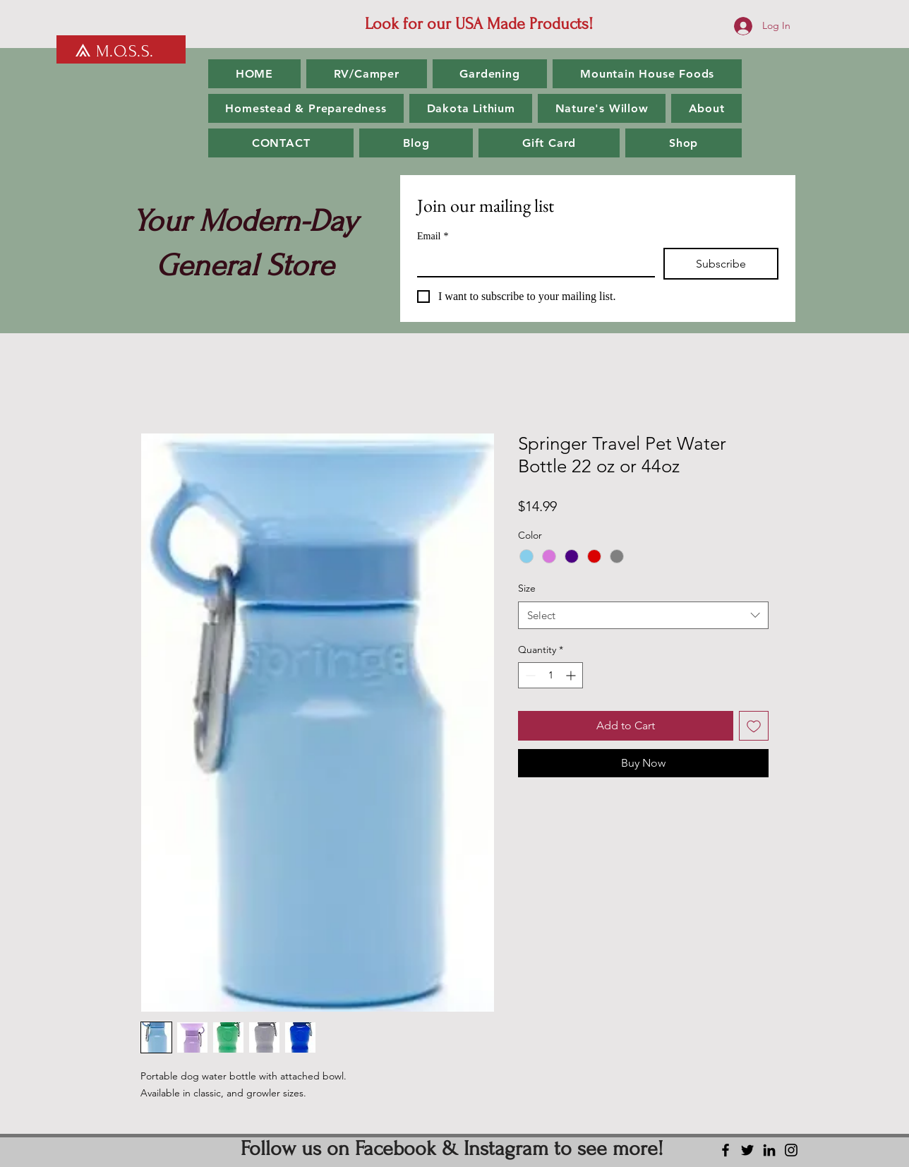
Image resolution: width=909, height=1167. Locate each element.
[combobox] (643, 615)
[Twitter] (747, 1150)
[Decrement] (529, 675)
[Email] (531, 262)
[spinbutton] (550, 675)
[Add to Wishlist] (754, 726)
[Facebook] (725, 1150)
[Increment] (572, 675)
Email (432, 236)
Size (527, 588)
